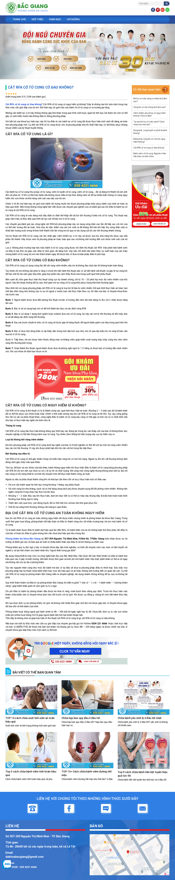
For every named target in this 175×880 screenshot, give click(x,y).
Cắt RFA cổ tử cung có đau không (23, 104)
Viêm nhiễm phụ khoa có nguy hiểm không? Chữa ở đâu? (149, 114)
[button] (13, 51)
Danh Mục (58, 19)
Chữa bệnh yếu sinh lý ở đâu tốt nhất (140, 718)
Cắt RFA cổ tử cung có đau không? (148, 148)
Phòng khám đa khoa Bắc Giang (22, 538)
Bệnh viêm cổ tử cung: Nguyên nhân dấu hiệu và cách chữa (149, 154)
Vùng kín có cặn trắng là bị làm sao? (149, 107)
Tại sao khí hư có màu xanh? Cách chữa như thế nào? (148, 123)
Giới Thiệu (39, 19)
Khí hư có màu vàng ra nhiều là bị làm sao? (150, 100)
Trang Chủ (20, 19)
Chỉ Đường (77, 19)
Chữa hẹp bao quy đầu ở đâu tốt (81, 718)
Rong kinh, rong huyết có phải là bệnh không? (150, 131)
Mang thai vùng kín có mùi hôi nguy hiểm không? (149, 140)
